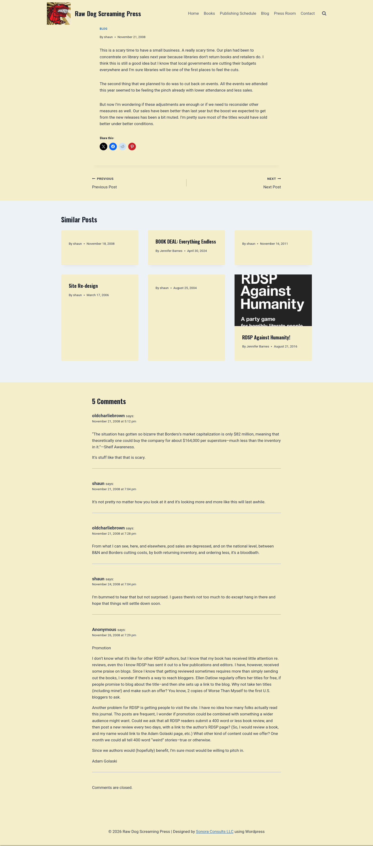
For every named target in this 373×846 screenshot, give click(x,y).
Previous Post (137, 182)
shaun (108, 37)
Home (193, 13)
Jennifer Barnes (171, 251)
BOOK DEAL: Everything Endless (186, 241)
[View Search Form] (324, 13)
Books (209, 13)
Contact (308, 13)
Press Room (285, 13)
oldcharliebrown (108, 415)
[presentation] (273, 300)
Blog (265, 13)
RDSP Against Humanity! (266, 337)
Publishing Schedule (238, 13)
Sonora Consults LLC (215, 831)
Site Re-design (83, 285)
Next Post (236, 182)
